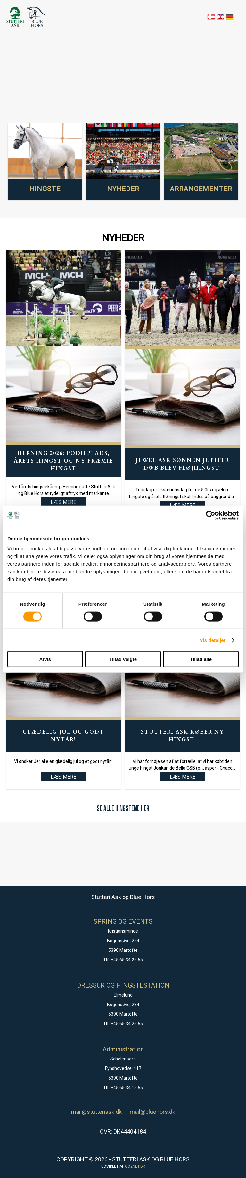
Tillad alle (201, 659)
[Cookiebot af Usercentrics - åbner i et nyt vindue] (211, 515)
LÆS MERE (63, 777)
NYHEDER (123, 189)
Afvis (45, 659)
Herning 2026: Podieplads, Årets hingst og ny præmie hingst (63, 461)
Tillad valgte (123, 659)
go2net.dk (135, 1166)
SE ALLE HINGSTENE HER (123, 808)
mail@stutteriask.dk (96, 1111)
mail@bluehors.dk (152, 1111)
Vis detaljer (213, 640)
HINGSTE (45, 189)
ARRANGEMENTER (201, 189)
